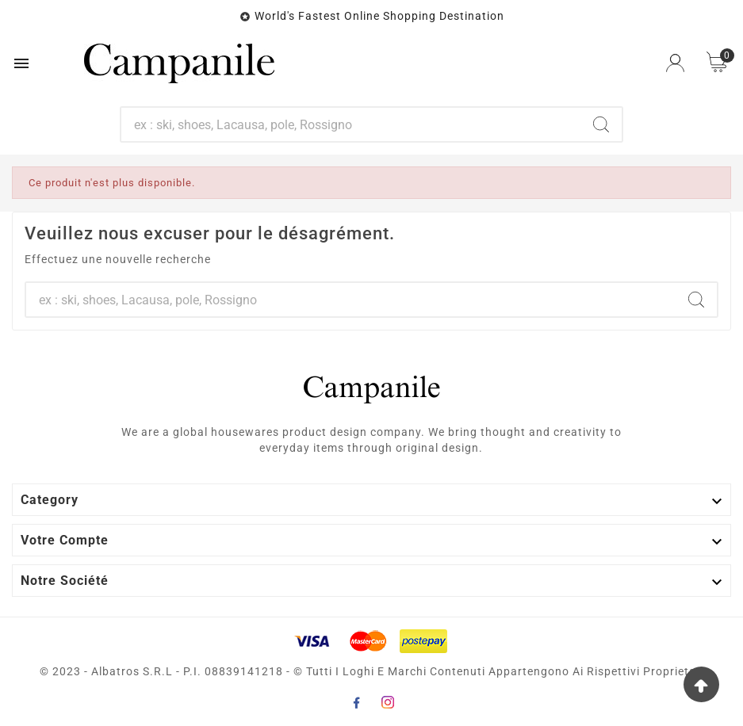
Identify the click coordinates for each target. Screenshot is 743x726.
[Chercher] (350, 124)
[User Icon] (675, 63)
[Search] (601, 124)
